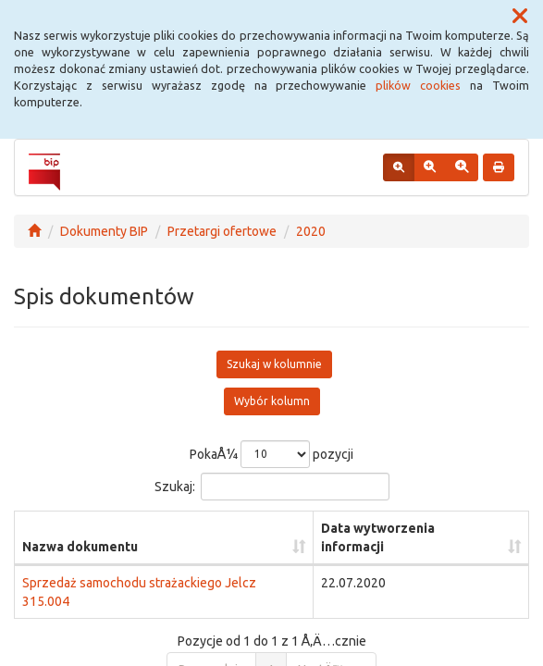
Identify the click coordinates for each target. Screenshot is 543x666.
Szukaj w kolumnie (274, 364)
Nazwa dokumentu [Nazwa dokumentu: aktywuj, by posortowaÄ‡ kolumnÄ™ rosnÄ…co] (80, 546)
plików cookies (418, 85)
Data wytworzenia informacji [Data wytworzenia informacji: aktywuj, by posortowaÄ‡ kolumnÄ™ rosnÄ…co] (378, 537)
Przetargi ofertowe (222, 231)
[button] (520, 17)
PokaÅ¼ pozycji (271, 454)
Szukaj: (271, 486)
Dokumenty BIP (104, 231)
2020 (311, 231)
